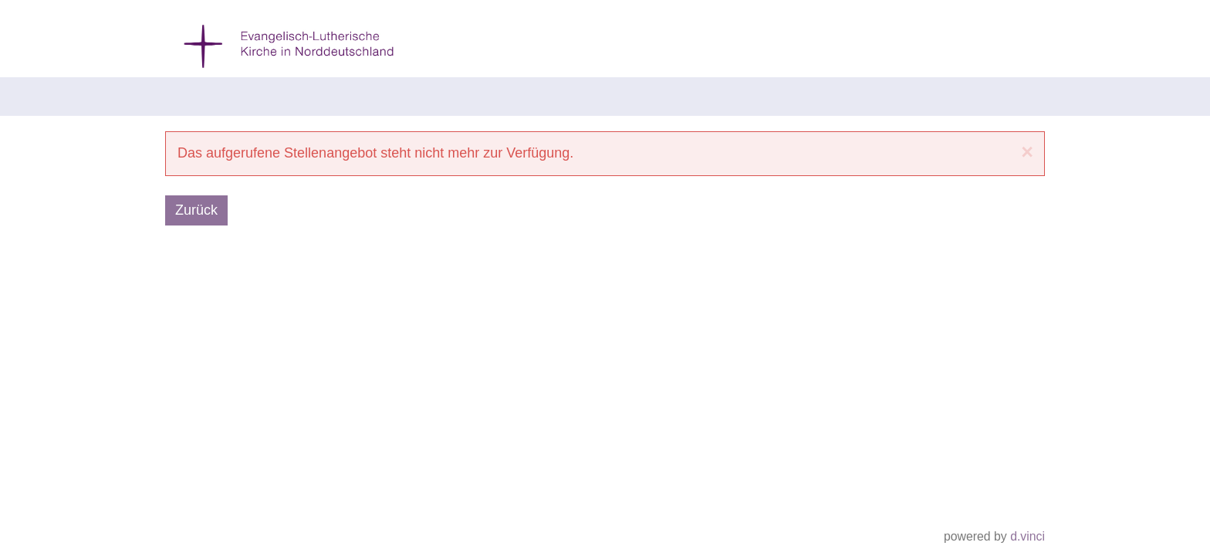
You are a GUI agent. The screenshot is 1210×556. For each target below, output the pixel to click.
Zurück (196, 210)
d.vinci (1027, 537)
